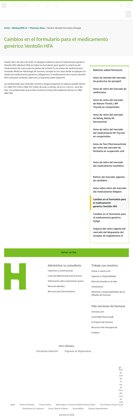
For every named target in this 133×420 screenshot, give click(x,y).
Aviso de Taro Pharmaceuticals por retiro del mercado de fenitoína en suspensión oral (109, 147)
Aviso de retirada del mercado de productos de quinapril (109, 79)
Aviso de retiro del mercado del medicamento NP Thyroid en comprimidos (109, 133)
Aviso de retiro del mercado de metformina (109, 90)
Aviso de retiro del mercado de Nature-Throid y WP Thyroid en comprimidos (108, 103)
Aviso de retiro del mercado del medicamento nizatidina (108, 164)
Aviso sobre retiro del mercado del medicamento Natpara (109, 189)
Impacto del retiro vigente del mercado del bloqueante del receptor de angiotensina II (109, 232)
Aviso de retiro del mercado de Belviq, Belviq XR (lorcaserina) (108, 118)
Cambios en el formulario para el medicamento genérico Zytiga (109, 217)
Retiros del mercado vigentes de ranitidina (109, 178)
